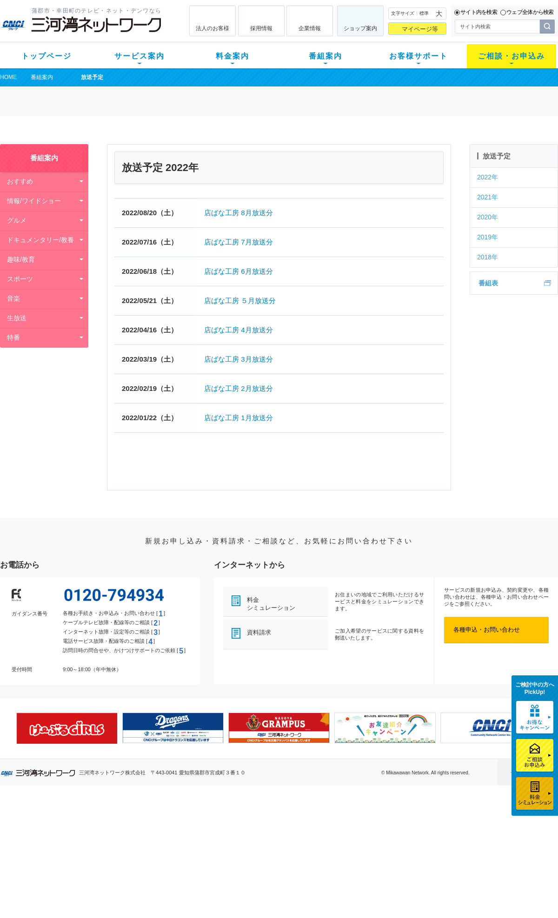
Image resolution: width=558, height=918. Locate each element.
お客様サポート (418, 56)
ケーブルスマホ (127, 858)
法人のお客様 (212, 28)
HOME (8, 77)
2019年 (487, 237)
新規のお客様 (55, 822)
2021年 (487, 197)
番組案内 (325, 56)
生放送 (17, 318)
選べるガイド (55, 846)
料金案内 (232, 56)
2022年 (487, 177)
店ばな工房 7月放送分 (238, 242)
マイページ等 (420, 29)
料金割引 (187, 846)
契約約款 (118, 895)
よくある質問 (331, 822)
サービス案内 (139, 56)
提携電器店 (398, 834)
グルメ (17, 220)
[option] (67, 728)
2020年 (487, 217)
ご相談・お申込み (511, 56)
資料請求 (259, 632)
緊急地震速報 (124, 870)
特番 (13, 337)
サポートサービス (337, 846)
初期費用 (187, 822)
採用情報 (261, 28)
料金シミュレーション (271, 603)
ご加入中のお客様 (61, 834)
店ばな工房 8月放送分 (238, 213)
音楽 (13, 298)
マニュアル (328, 834)
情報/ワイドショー (34, 201)
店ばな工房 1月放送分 (238, 418)
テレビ (115, 822)
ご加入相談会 (401, 846)
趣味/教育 (21, 259)
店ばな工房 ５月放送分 (240, 300)
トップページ (46, 56)
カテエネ (118, 882)
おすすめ (20, 181)
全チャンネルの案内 (272, 855)
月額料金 (187, 834)
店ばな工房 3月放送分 (238, 359)
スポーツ (20, 279)
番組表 (488, 283)
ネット (115, 834)
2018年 (487, 257)
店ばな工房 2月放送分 (238, 388)
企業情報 (310, 28)
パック (184, 858)
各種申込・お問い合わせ (486, 629)
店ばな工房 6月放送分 (238, 271)
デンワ (115, 846)
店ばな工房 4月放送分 (238, 330)
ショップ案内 (360, 28)
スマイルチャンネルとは (278, 822)
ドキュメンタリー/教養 (40, 240)
